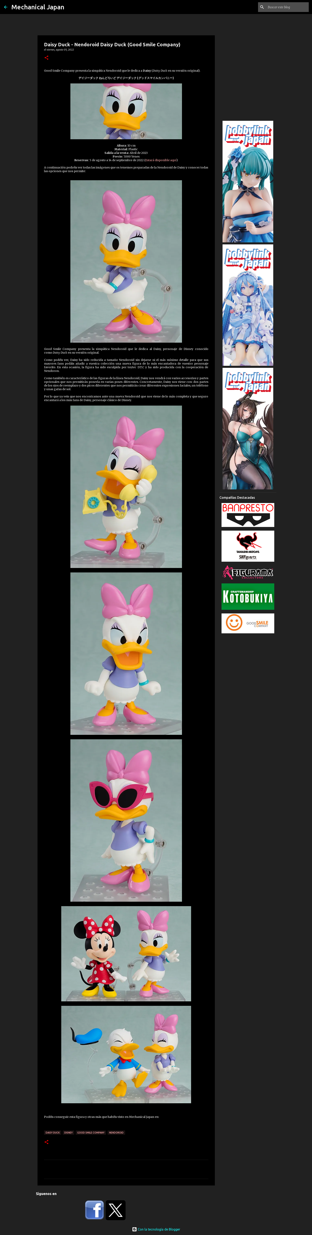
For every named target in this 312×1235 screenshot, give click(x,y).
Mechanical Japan (37, 7)
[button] (46, 58)
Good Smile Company (90, 1132)
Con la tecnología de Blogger (156, 1229)
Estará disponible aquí (160, 160)
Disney (68, 1132)
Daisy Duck (53, 1132)
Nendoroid (116, 1132)
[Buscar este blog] (287, 7)
